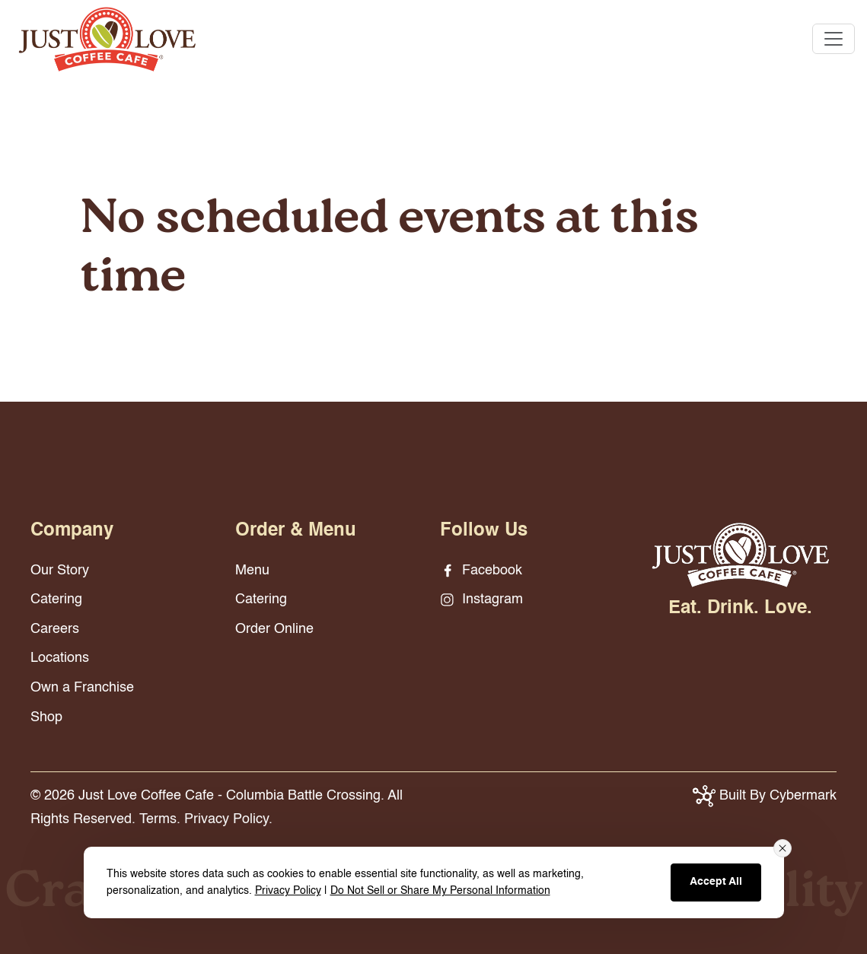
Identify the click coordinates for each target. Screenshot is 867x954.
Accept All (716, 881)
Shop (46, 717)
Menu (252, 570)
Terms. (159, 819)
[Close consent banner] (782, 848)
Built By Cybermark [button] (765, 796)
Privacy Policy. (228, 819)
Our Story (59, 570)
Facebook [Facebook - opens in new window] (481, 570)
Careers (54, 629)
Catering (56, 599)
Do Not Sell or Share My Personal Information (440, 891)
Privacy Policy (288, 891)
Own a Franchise (82, 688)
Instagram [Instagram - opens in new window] (481, 599)
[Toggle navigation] (833, 39)
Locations (59, 658)
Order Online (274, 629)
